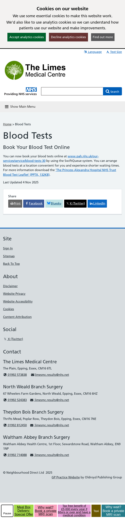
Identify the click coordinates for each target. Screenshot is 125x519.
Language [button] (92, 52)
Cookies (8, 309)
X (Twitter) (13, 339)
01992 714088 (15, 455)
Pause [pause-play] (7, 513)
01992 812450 (15, 425)
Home (7, 124)
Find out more (103, 37)
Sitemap (9, 256)
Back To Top (11, 264)
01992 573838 (15, 375)
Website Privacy (14, 294)
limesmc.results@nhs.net (50, 375)
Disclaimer (10, 286)
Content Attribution (17, 317)
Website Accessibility (18, 301)
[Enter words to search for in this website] (72, 91)
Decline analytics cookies (68, 37)
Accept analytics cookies (26, 37)
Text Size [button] (114, 52)
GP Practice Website (66, 477)
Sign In (8, 248)
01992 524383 (15, 400)
